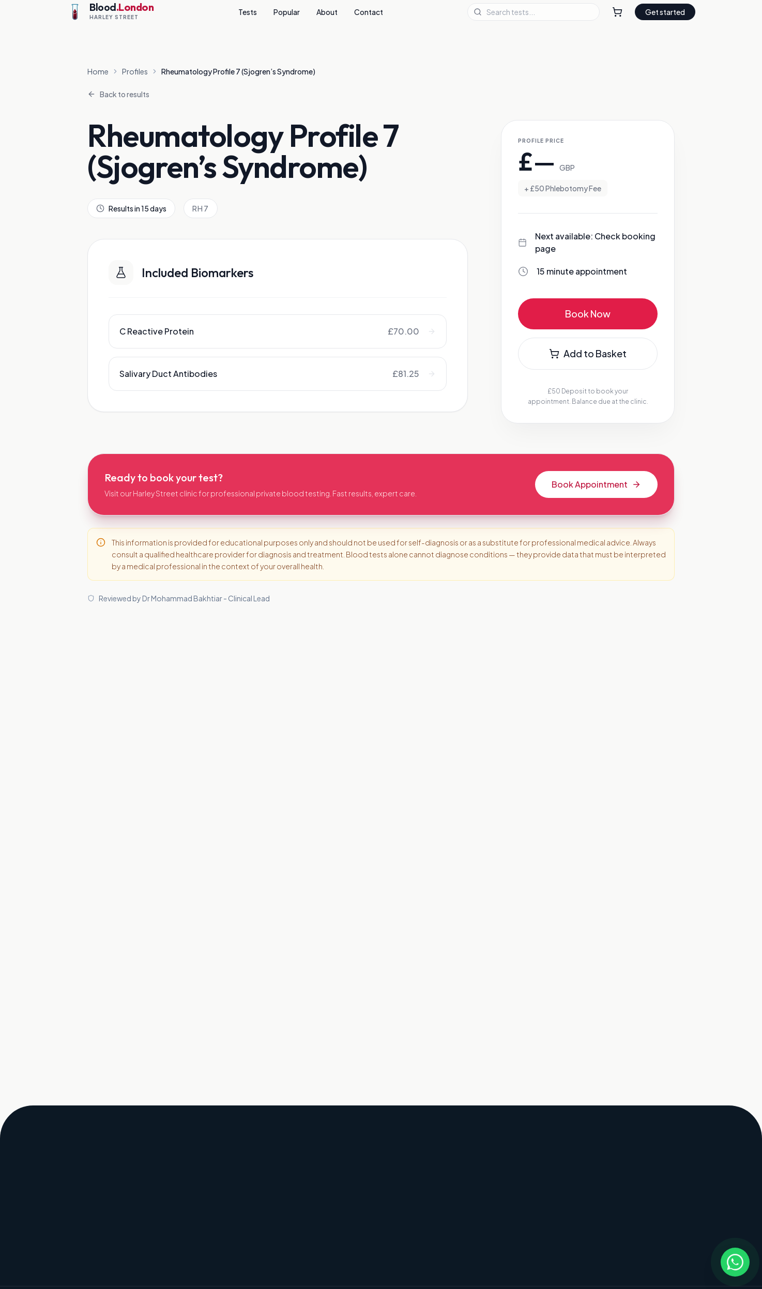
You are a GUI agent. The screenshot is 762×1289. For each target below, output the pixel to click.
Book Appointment (596, 484)
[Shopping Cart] (617, 12)
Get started (665, 12)
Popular (286, 12)
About (327, 12)
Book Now (588, 314)
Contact (368, 12)
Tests (247, 12)
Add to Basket (588, 353)
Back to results (118, 94)
